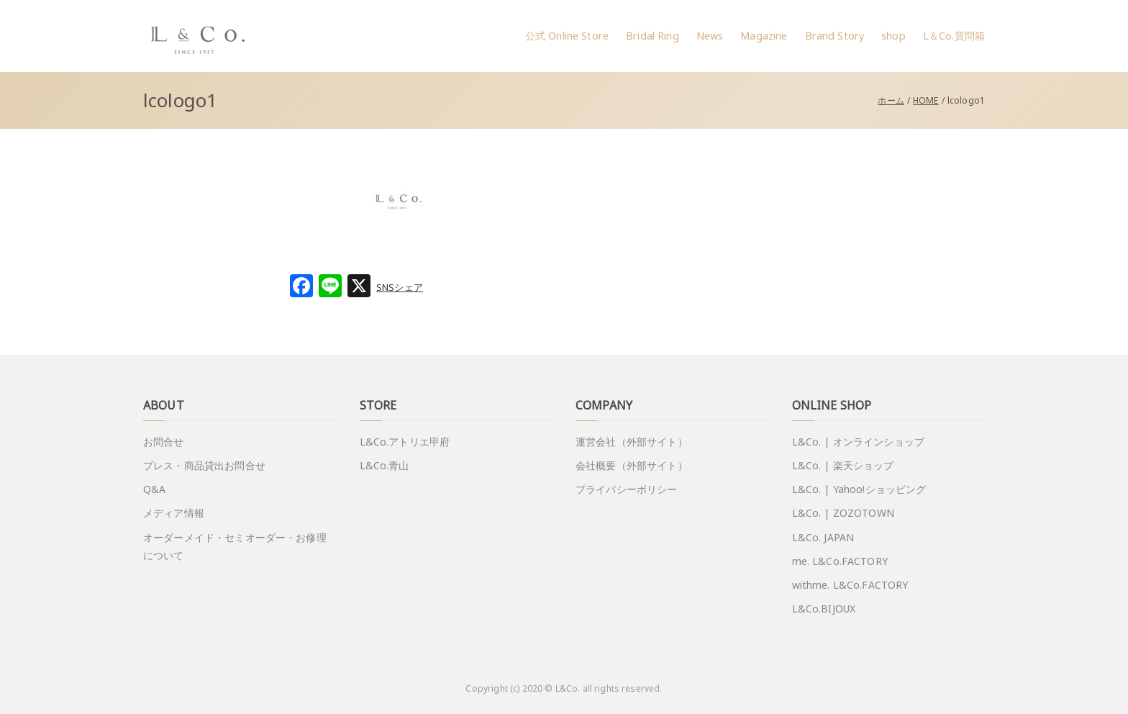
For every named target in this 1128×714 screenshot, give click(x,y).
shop (893, 35)
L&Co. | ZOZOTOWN (843, 513)
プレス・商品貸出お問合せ (204, 465)
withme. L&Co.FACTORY (850, 585)
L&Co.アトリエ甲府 (405, 441)
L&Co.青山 (384, 465)
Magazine (763, 35)
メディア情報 (173, 513)
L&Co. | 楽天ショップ (843, 465)
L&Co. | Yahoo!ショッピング (859, 489)
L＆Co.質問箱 (954, 35)
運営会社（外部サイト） (632, 441)
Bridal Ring (652, 35)
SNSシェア (399, 287)
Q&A (154, 489)
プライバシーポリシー (627, 489)
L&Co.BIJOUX (824, 608)
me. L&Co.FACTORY (840, 561)
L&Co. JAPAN (823, 537)
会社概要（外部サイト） (632, 465)
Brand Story (835, 35)
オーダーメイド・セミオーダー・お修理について (235, 546)
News (710, 35)
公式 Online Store (567, 35)
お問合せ (163, 441)
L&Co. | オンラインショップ (858, 441)
